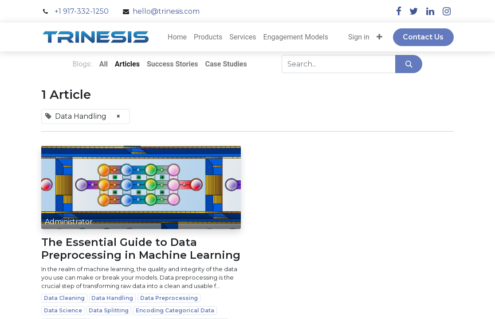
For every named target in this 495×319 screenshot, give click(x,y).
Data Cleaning (64, 298)
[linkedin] (430, 11)
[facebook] (398, 11)
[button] (379, 37)
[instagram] (446, 11)
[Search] (408, 64)
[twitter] (414, 11)
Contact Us (423, 37)
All (103, 64)
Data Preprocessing (169, 298)
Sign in (358, 37)
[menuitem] (177, 37)
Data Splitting (109, 310)
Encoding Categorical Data (175, 310)
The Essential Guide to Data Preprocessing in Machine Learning (140, 248)
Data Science (63, 310)
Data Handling (112, 298)
